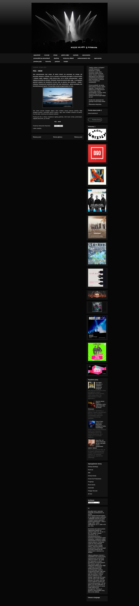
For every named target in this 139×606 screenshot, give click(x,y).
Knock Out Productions (94, 479)
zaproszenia (97, 58)
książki (66, 61)
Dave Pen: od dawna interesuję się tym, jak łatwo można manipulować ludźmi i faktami (96, 444)
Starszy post (78, 137)
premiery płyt (38, 61)
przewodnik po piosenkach (42, 58)
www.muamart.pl (93, 113)
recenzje (46, 55)
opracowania (86, 55)
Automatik (91, 488)
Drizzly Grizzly (92, 475)
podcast (57, 61)
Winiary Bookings (93, 466)
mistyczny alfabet (68, 58)
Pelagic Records (92, 491)
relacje (55, 55)
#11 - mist (57, 121)
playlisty (56, 58)
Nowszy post (37, 137)
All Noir (90, 494)
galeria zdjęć (65, 55)
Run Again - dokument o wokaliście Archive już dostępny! (99, 385)
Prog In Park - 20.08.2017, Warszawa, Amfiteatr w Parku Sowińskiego (101, 424)
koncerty (48, 61)
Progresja (91, 481)
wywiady (75, 55)
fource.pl (90, 469)
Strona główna (57, 137)
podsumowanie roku (84, 58)
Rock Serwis (91, 484)
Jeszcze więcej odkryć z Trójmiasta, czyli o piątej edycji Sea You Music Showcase (97, 405)
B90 (89, 472)
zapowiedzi (37, 55)
